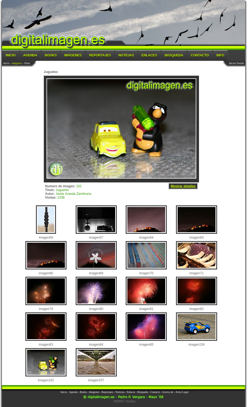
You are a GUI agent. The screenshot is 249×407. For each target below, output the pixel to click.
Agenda (30, 55)
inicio (6, 63)
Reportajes (100, 55)
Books (51, 55)
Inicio (11, 55)
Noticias (126, 55)
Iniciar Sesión (236, 63)
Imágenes (73, 55)
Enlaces (149, 55)
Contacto (200, 55)
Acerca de (167, 392)
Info (220, 55)
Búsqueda (174, 55)
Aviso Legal (181, 392)
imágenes (17, 63)
